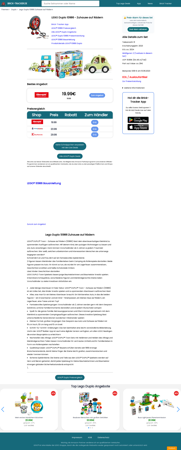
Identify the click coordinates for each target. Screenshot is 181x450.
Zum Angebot (97, 95)
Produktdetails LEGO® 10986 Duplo (66, 43)
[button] (178, 409)
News (150, 3)
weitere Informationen (134, 88)
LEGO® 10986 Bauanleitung (63, 39)
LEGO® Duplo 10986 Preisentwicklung (67, 35)
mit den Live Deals (70, 147)
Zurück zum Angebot (36, 224)
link (95, 122)
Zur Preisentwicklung (131, 81)
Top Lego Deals (123, 3)
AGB (90, 437)
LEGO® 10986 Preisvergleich (63, 28)
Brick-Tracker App (59, 24)
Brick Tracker (166, 3)
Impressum (77, 437)
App (139, 3)
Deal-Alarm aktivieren (138, 29)
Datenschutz (103, 437)
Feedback (172, 448)
